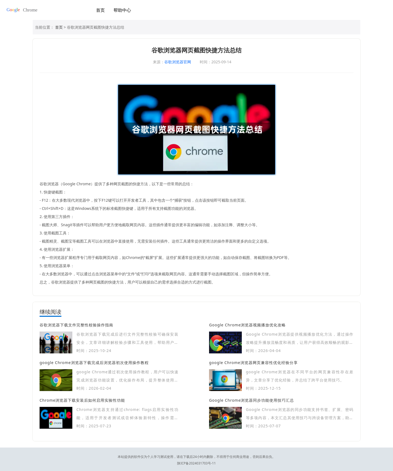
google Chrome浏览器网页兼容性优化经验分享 (253, 362)
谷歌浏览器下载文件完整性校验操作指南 (76, 324)
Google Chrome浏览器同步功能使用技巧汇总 (251, 400)
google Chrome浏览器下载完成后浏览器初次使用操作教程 (94, 362)
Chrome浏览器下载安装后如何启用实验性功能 (82, 400)
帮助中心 (122, 10)
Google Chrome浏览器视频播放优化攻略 (247, 324)
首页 (100, 10)
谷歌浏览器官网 (177, 61)
